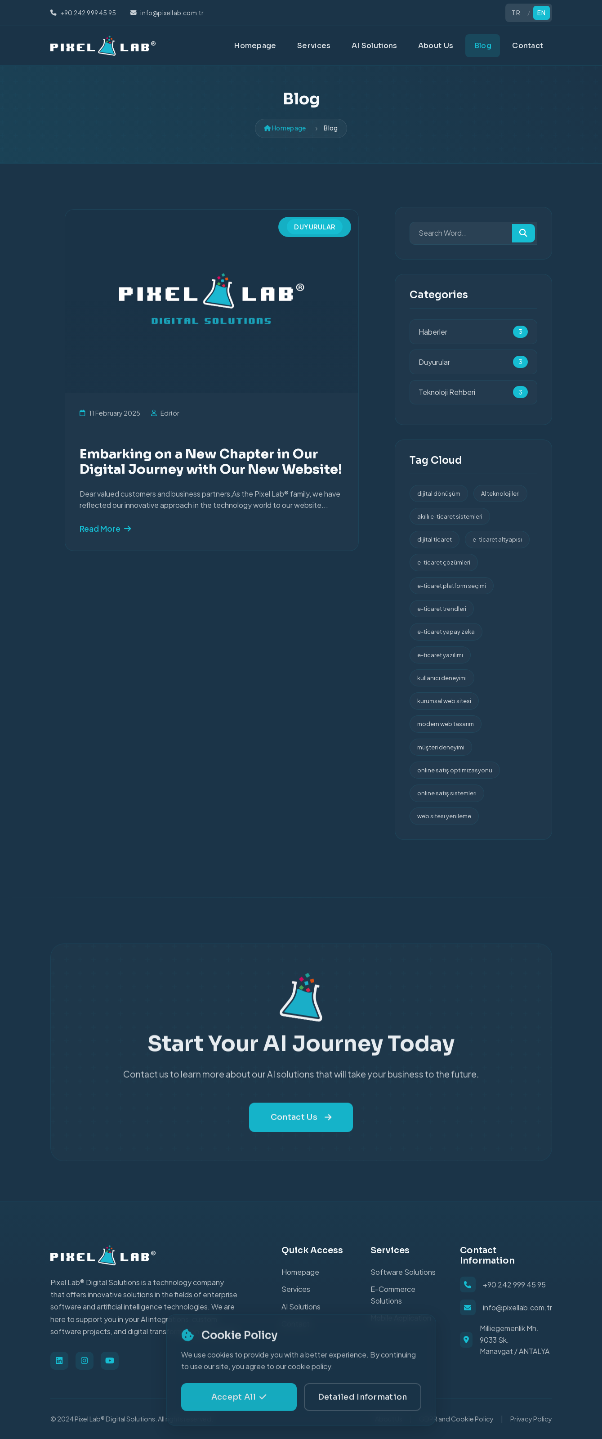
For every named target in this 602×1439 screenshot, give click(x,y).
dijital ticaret (434, 539)
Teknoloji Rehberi (473, 392)
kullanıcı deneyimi (442, 677)
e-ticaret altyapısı (497, 539)
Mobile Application (400, 1317)
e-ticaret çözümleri (443, 562)
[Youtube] (110, 1361)
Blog (482, 45)
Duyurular (314, 226)
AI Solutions (374, 45)
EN (541, 13)
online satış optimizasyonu (454, 770)
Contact (527, 45)
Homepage (255, 45)
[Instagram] (85, 1361)
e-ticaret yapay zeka (446, 631)
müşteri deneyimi (440, 747)
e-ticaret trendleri (441, 608)
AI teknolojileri (500, 493)
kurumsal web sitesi (444, 700)
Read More (105, 528)
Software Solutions (403, 1272)
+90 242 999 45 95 (514, 1284)
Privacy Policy (531, 1419)
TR (516, 13)
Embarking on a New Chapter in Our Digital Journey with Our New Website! (211, 461)
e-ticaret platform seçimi (451, 585)
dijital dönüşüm (438, 493)
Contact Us (301, 1135)
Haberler (473, 332)
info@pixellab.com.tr (517, 1307)
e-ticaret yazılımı (440, 655)
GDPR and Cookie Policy (456, 1419)
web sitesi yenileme (444, 816)
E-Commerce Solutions (392, 1294)
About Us (435, 45)
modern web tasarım (445, 723)
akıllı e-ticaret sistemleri (449, 516)
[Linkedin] (59, 1361)
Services (313, 45)
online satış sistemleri (447, 793)
